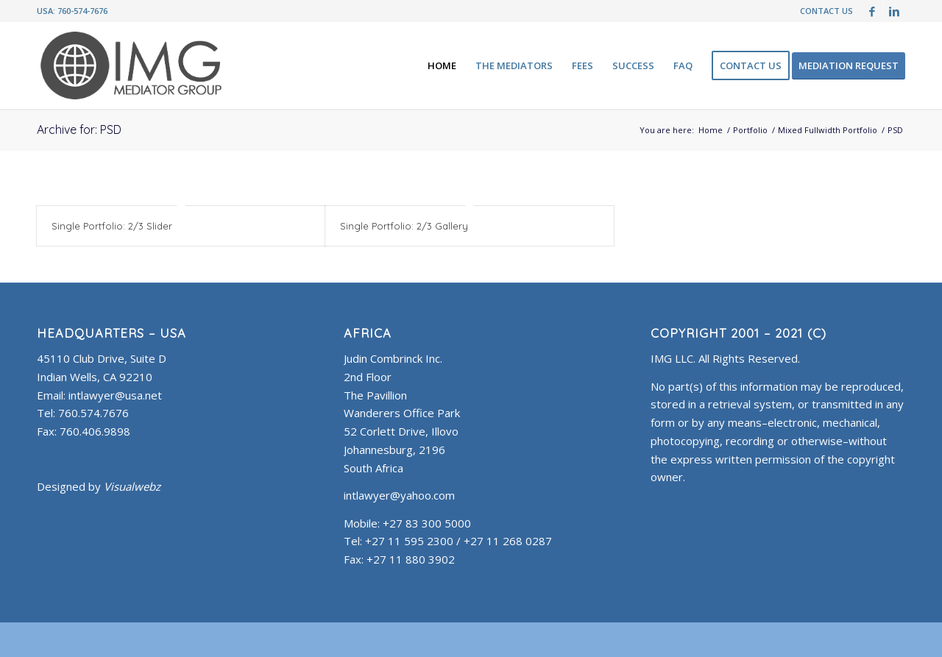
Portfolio (750, 129)
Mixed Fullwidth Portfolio (827, 129)
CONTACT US (826, 10)
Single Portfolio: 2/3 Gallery (404, 226)
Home (710, 129)
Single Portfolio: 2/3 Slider (112, 226)
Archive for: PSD (79, 129)
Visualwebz (132, 486)
